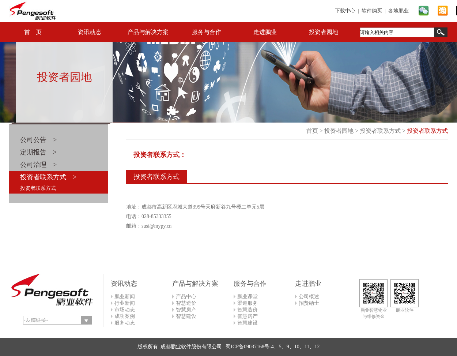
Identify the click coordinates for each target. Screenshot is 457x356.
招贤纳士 (309, 303)
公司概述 (309, 296)
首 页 (33, 32)
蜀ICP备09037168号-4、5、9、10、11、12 (272, 346)
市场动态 (124, 309)
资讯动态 (89, 32)
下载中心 (345, 11)
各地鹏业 (398, 11)
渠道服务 (247, 303)
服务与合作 (206, 32)
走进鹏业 (265, 32)
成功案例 (124, 316)
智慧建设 (186, 316)
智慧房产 (186, 309)
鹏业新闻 (124, 296)
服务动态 (124, 323)
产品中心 (186, 296)
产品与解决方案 (148, 32)
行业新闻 (124, 303)
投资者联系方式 (38, 188)
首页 (312, 131)
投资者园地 (323, 32)
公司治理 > (38, 164)
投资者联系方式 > (48, 177)
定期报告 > (38, 152)
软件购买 (372, 11)
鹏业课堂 (247, 296)
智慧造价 (186, 303)
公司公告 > (38, 139)
